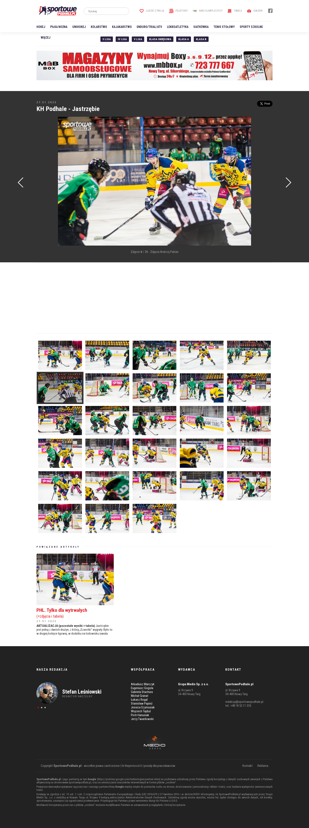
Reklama (263, 766)
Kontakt (247, 766)
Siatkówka (201, 27)
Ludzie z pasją (151, 10)
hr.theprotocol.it (132, 766)
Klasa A (183, 39)
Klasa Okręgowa (160, 39)
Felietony (178, 10)
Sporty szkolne (251, 27)
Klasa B (201, 39)
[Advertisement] (43, 181)
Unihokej (79, 27)
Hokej (40, 27)
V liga (138, 39)
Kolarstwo (99, 27)
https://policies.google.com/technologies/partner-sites (128, 779)
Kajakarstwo (122, 27)
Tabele (234, 10)
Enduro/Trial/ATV (149, 27)
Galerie (255, 10)
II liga (107, 39)
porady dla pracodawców (159, 766)
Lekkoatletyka (177, 27)
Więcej (45, 37)
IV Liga (122, 39)
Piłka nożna (58, 27)
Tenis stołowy (224, 27)
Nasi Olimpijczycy (208, 10)
